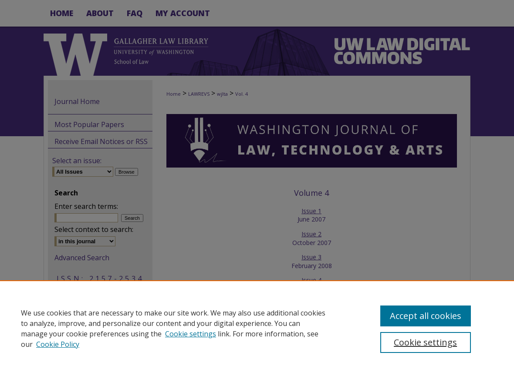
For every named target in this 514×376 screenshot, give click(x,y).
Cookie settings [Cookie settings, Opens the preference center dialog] (425, 342)
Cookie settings (190, 334)
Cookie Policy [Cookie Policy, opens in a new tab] (57, 344)
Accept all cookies (425, 316)
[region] (257, 328)
